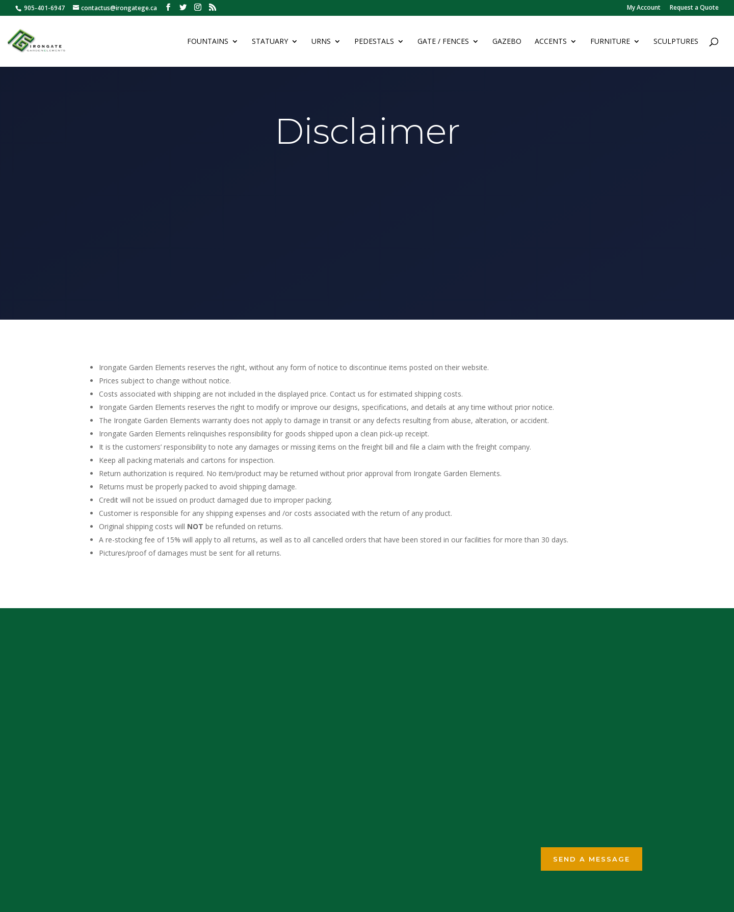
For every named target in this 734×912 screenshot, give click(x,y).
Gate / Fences (443, 42)
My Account (644, 8)
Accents (551, 42)
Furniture (610, 42)
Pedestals (374, 42)
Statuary (270, 42)
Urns (321, 42)
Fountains (207, 42)
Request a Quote (694, 8)
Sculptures (675, 42)
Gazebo (506, 42)
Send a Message (591, 859)
